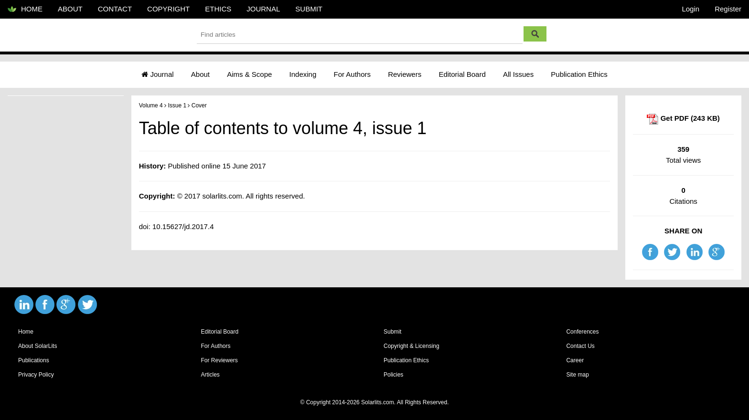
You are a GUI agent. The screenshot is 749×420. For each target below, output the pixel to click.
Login (690, 9)
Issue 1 (177, 105)
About (200, 74)
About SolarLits (37, 346)
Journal (157, 74)
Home (25, 331)
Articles (210, 374)
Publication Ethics (579, 74)
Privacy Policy (36, 374)
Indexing (303, 74)
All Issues (518, 74)
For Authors (352, 74)
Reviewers (404, 74)
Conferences (582, 331)
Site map (577, 374)
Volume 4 (151, 105)
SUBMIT (308, 9)
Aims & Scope (249, 74)
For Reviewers (219, 360)
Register (728, 9)
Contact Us (580, 346)
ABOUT (70, 9)
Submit (392, 331)
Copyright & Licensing (411, 346)
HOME (25, 9)
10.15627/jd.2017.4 (183, 226)
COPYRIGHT (168, 9)
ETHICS (218, 9)
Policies (393, 374)
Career (575, 360)
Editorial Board (462, 74)
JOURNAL (263, 9)
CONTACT (115, 9)
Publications (33, 360)
